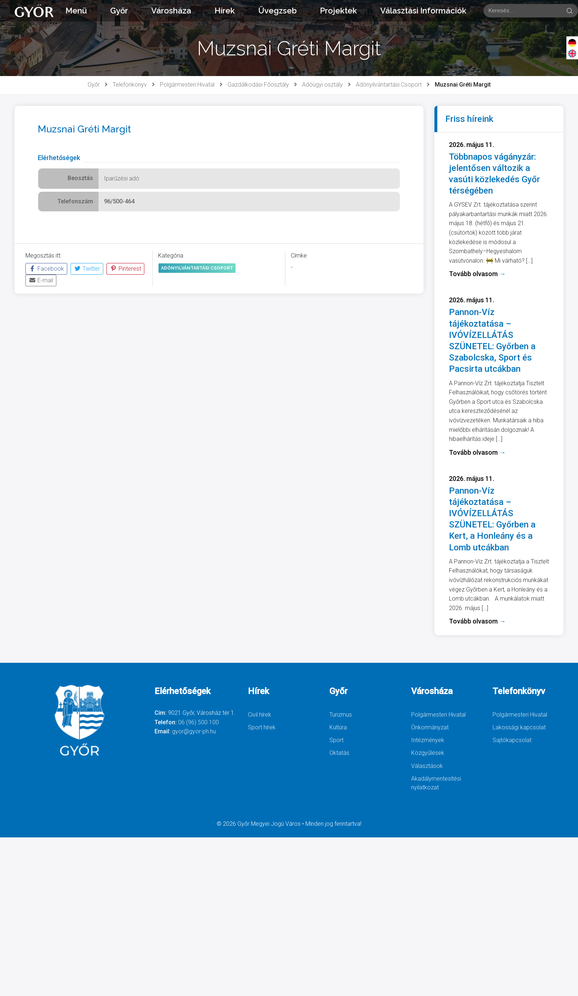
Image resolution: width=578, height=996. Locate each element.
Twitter (87, 268)
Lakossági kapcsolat (519, 727)
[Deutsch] (572, 42)
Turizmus (340, 714)
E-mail (41, 280)
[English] (572, 53)
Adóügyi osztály (322, 84)
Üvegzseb (277, 10)
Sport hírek (262, 727)
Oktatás (339, 752)
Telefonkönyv (130, 84)
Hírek (224, 10)
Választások (427, 765)
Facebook (46, 268)
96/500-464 (119, 201)
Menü (76, 10)
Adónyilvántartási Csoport (389, 84)
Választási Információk (423, 10)
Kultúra (338, 727)
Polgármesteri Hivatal (187, 84)
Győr (119, 10)
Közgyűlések (427, 752)
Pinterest (125, 268)
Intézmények (427, 740)
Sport (336, 740)
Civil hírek (259, 714)
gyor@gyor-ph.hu (194, 731)
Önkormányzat (430, 727)
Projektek (338, 10)
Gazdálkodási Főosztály (258, 84)
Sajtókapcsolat (512, 740)
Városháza (171, 10)
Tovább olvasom (477, 274)
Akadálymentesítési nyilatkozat (436, 783)
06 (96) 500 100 (198, 722)
